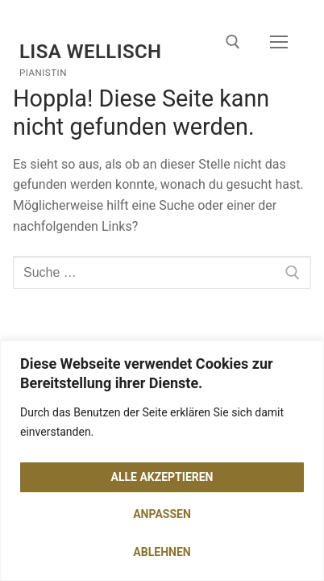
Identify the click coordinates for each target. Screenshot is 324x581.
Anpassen (162, 514)
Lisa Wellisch (90, 51)
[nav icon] (279, 43)
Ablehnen (161, 551)
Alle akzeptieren (162, 476)
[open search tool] (233, 42)
